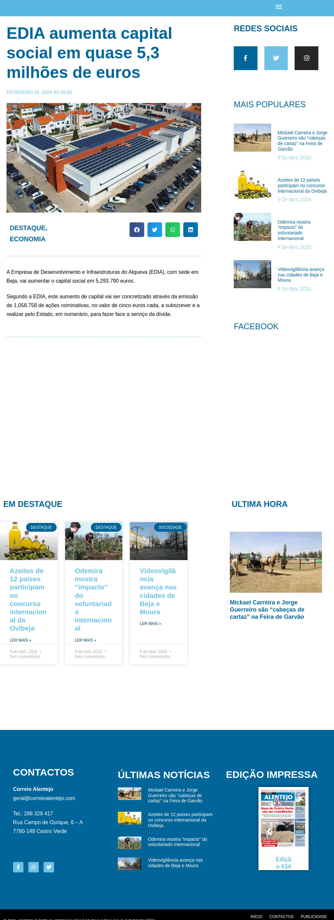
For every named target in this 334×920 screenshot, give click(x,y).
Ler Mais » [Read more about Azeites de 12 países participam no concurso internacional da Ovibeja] (20, 642)
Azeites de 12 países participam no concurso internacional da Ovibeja (302, 188)
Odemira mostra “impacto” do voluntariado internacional (294, 232)
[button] (137, 230)
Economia (28, 239)
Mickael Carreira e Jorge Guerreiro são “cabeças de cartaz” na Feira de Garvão (302, 143)
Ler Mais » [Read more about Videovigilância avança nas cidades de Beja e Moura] (150, 626)
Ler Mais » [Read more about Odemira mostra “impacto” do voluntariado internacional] (85, 642)
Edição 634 (283, 865)
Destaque (28, 228)
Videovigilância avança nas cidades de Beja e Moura (301, 277)
